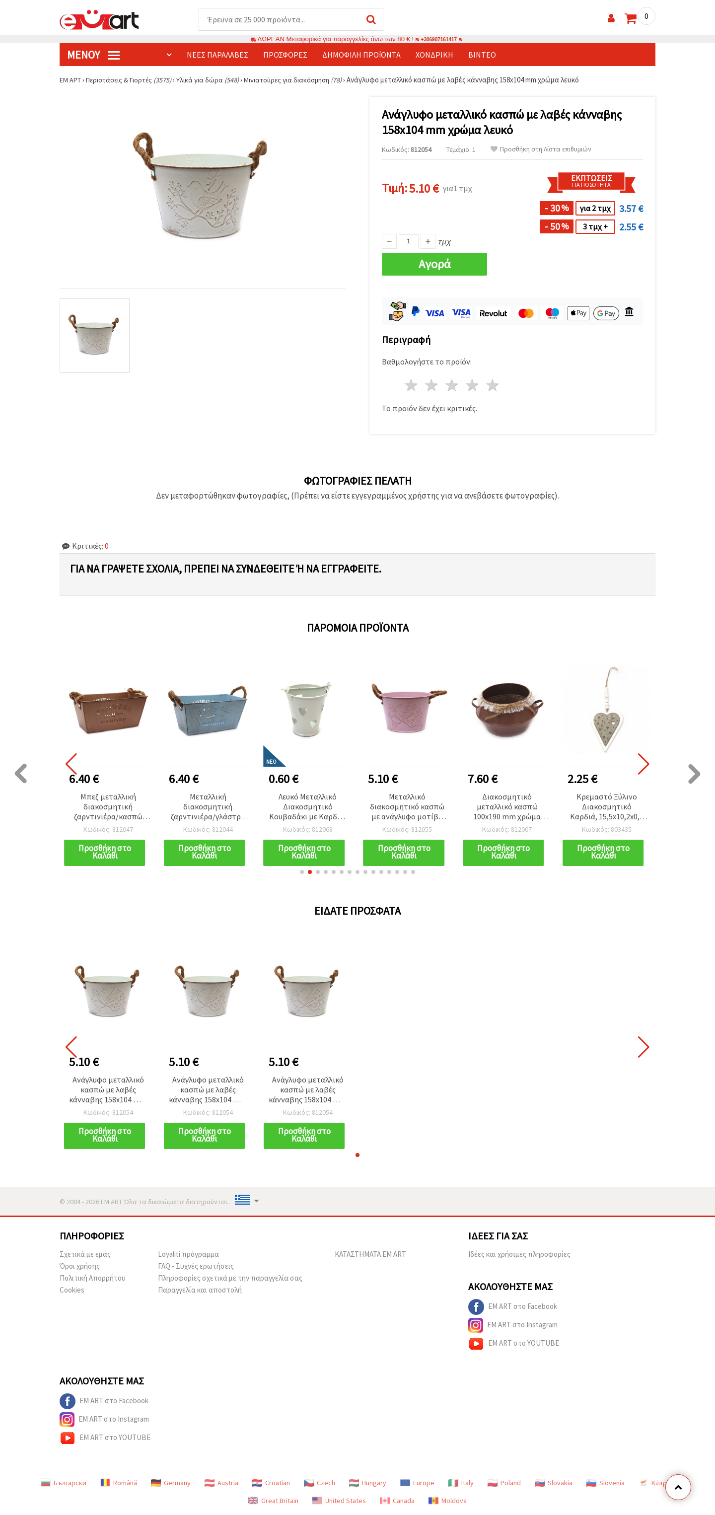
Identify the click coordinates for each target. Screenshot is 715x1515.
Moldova (448, 1501)
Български (63, 1483)
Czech (319, 1483)
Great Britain (273, 1501)
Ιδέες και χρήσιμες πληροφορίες (519, 1254)
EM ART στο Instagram (513, 1325)
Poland (504, 1483)
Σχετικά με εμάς (85, 1254)
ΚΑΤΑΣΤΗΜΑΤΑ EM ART (370, 1254)
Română (118, 1483)
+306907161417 (439, 39)
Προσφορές (285, 55)
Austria (221, 1483)
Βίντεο (482, 55)
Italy (461, 1483)
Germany (171, 1483)
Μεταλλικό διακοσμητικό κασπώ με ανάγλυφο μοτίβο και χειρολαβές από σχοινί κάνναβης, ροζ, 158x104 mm (407, 807)
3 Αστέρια (452, 385)
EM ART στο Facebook (512, 1307)
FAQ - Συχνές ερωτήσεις (196, 1266)
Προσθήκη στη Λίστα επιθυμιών (541, 149)
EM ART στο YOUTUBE (513, 1344)
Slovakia (553, 1483)
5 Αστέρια (493, 385)
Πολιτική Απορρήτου (93, 1278)
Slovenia (605, 1483)
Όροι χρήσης (80, 1266)
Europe (417, 1483)
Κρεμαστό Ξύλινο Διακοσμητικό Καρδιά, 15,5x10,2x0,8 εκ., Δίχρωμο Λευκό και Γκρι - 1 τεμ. (607, 807)
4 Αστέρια (472, 385)
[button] (302, 872)
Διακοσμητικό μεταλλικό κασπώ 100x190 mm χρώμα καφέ (507, 807)
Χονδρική (434, 55)
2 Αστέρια (432, 385)
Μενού (93, 55)
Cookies (72, 1290)
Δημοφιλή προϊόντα (361, 55)
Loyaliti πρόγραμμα (188, 1254)
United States (339, 1501)
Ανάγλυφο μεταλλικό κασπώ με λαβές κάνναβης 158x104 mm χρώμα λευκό (108, 1090)
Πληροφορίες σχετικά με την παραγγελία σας (230, 1278)
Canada (397, 1501)
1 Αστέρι (412, 385)
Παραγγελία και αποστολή (200, 1290)
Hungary (367, 1483)
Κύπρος (656, 1483)
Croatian (271, 1483)
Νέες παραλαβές (217, 55)
